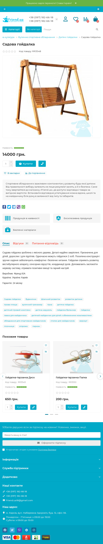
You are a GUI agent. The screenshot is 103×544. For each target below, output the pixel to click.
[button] (46, 414)
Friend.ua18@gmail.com (19, 500)
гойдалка (85, 310)
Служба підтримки (51, 468)
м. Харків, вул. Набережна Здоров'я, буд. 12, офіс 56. (36, 512)
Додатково (51, 476)
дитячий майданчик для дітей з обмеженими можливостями (62, 315)
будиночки (31, 299)
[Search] (71, 29)
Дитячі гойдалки (68, 37)
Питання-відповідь (48, 243)
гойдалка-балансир (66, 310)
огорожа (23, 326)
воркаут (83, 321)
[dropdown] (4, 9)
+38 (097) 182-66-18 (41, 17)
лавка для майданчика (15, 315)
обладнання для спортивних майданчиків (25, 321)
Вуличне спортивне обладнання (36, 37)
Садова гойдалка (12, 299)
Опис (6, 243)
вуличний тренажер (32, 304)
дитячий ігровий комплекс (17, 310)
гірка (49, 304)
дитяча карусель (43, 310)
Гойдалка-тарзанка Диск (20, 377)
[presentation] (3, 376)
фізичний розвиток (50, 299)
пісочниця (9, 326)
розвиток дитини (73, 299)
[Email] (51, 435)
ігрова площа (10, 304)
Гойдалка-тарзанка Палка (71, 377)
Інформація (51, 459)
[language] (98, 9)
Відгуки (21, 243)
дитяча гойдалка (65, 304)
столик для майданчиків (63, 321)
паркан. (36, 326)
